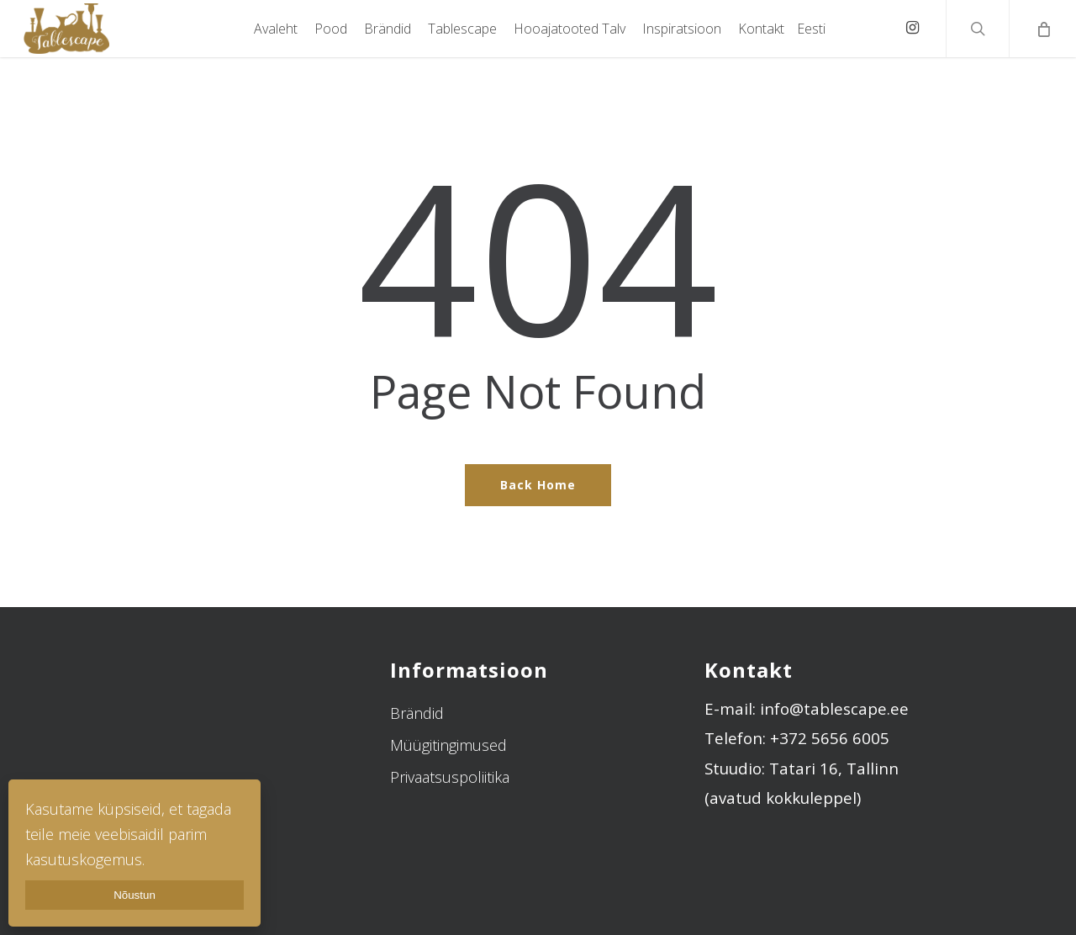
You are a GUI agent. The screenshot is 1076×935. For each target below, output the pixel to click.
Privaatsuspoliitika (449, 777)
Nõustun (134, 895)
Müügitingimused (448, 745)
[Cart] (1042, 28)
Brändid (417, 713)
